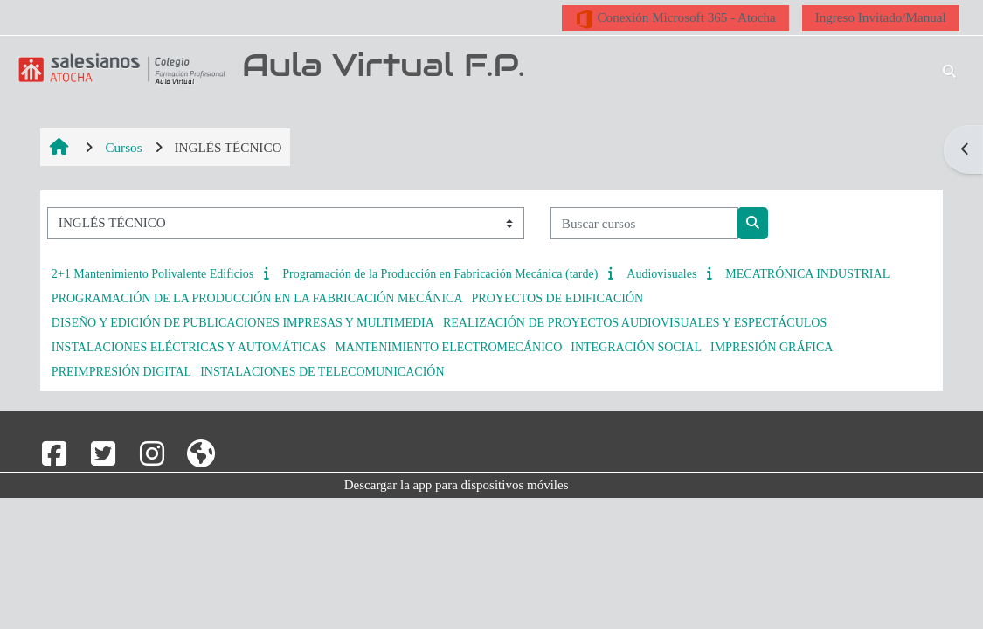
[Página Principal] (119, 68)
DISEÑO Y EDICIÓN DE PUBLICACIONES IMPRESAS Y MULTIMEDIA (243, 322)
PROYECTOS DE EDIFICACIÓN (558, 298)
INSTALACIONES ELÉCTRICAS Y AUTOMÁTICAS (189, 347)
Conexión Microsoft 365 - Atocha (675, 19)
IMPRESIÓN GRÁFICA (771, 347)
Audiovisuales (661, 273)
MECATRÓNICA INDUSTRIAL (807, 273)
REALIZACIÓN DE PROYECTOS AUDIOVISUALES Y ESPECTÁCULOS (635, 322)
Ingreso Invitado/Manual (880, 17)
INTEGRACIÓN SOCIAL (636, 347)
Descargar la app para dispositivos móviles (456, 485)
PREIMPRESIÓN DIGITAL (121, 371)
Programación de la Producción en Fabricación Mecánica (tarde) (440, 273)
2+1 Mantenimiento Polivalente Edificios (152, 273)
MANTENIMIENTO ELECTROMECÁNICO (448, 347)
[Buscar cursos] (644, 223)
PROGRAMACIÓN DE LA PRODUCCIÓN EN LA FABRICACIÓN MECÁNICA (257, 298)
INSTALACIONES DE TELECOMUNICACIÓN (322, 371)
